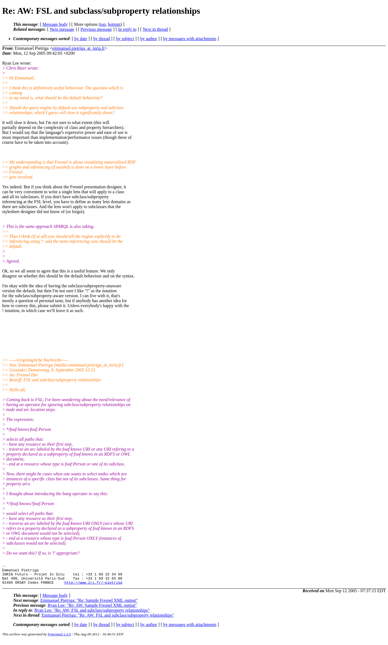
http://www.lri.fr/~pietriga (93, 586)
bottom (114, 24)
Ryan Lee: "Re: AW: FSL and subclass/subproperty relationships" (92, 614)
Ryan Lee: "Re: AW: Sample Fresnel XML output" (92, 609)
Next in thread (155, 29)
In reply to (127, 29)
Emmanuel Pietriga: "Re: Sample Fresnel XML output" (89, 604)
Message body (55, 24)
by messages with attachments (189, 38)
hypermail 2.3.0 (59, 638)
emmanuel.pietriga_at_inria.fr (78, 48)
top (103, 24)
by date (80, 38)
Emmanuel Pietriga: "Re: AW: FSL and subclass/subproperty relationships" (108, 619)
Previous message (96, 29)
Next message (62, 29)
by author (148, 38)
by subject (125, 38)
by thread (101, 38)
